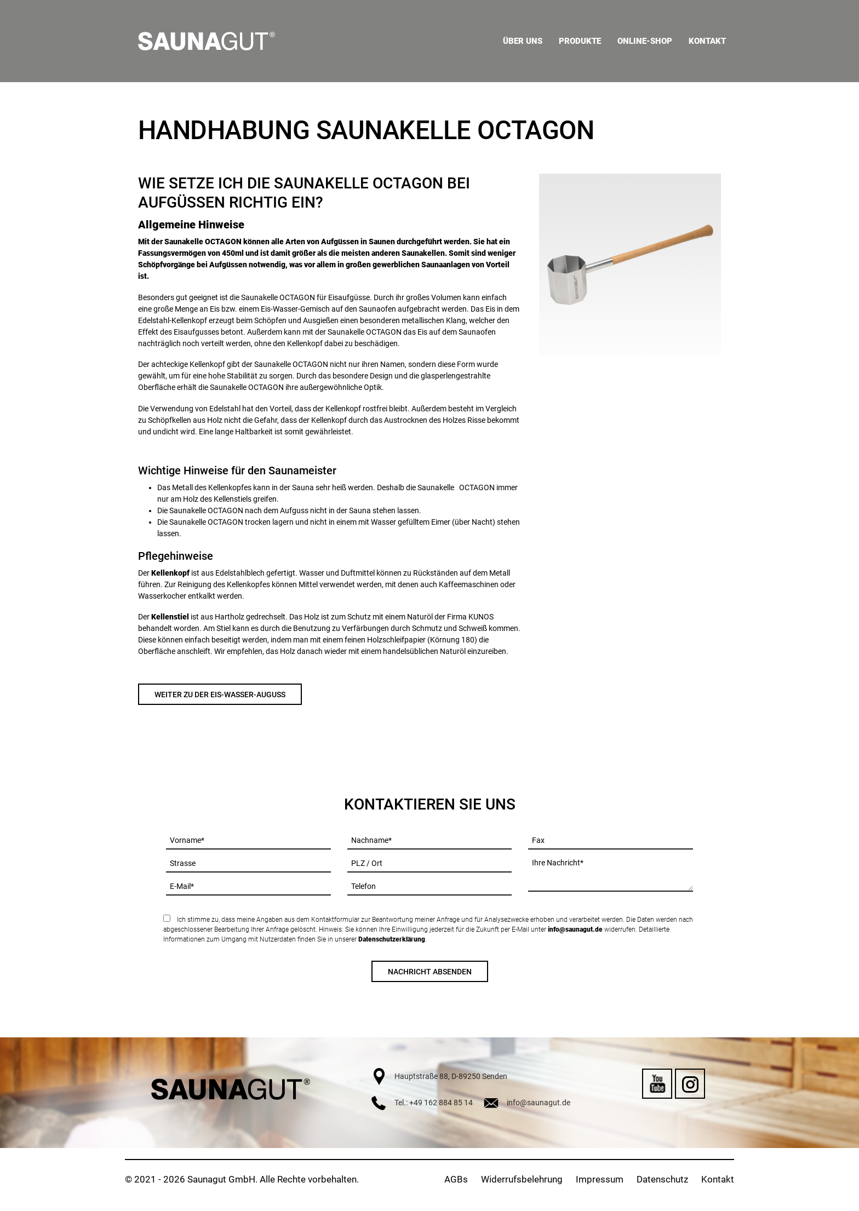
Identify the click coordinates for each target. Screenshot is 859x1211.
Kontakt (717, 1179)
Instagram (690, 1084)
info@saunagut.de (575, 929)
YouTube (657, 1084)
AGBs (456, 1179)
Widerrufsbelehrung (522, 1179)
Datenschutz (662, 1179)
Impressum (599, 1179)
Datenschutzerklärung (391, 939)
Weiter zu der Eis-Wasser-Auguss (219, 694)
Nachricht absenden (430, 971)
